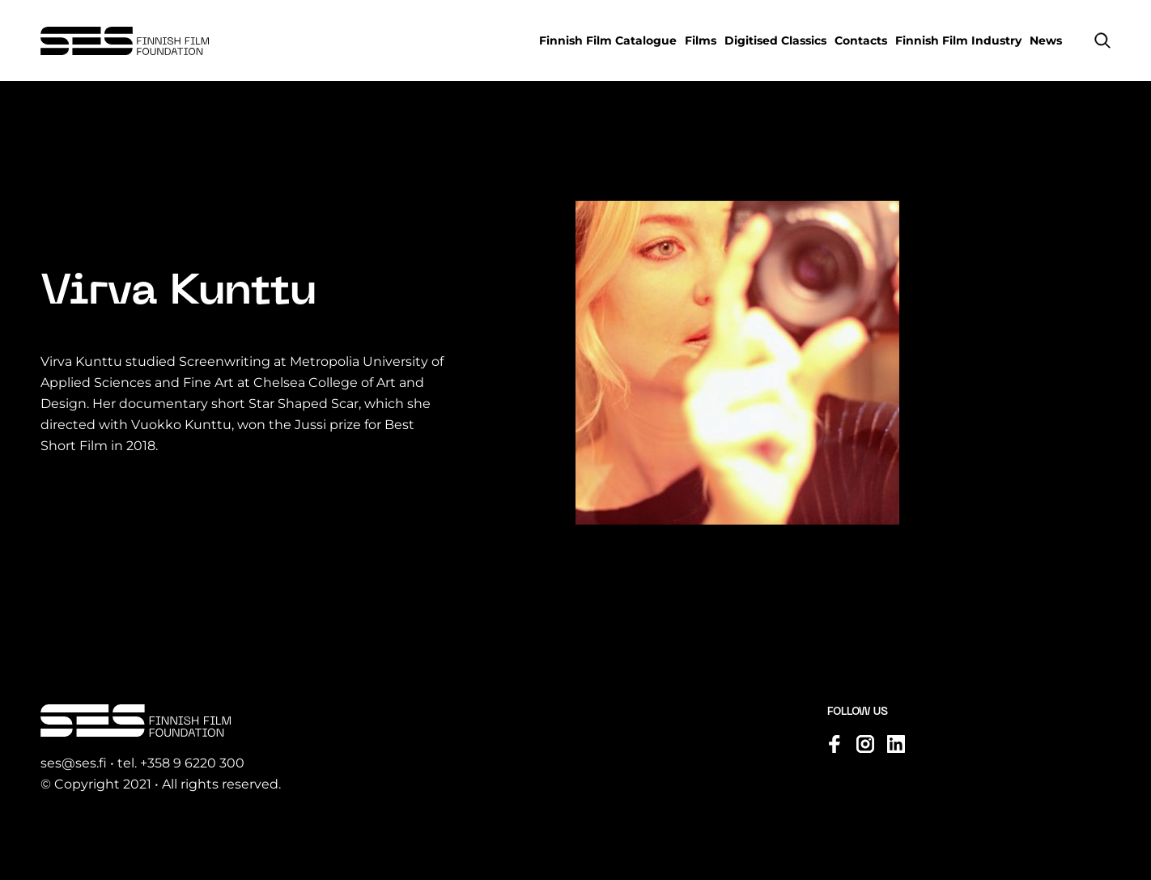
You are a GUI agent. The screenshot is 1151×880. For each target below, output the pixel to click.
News (1046, 40)
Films (700, 40)
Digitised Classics (775, 40)
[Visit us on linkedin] (896, 744)
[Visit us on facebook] (834, 744)
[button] (1102, 40)
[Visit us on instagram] (865, 744)
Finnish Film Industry (958, 40)
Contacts (861, 40)
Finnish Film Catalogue (608, 40)
